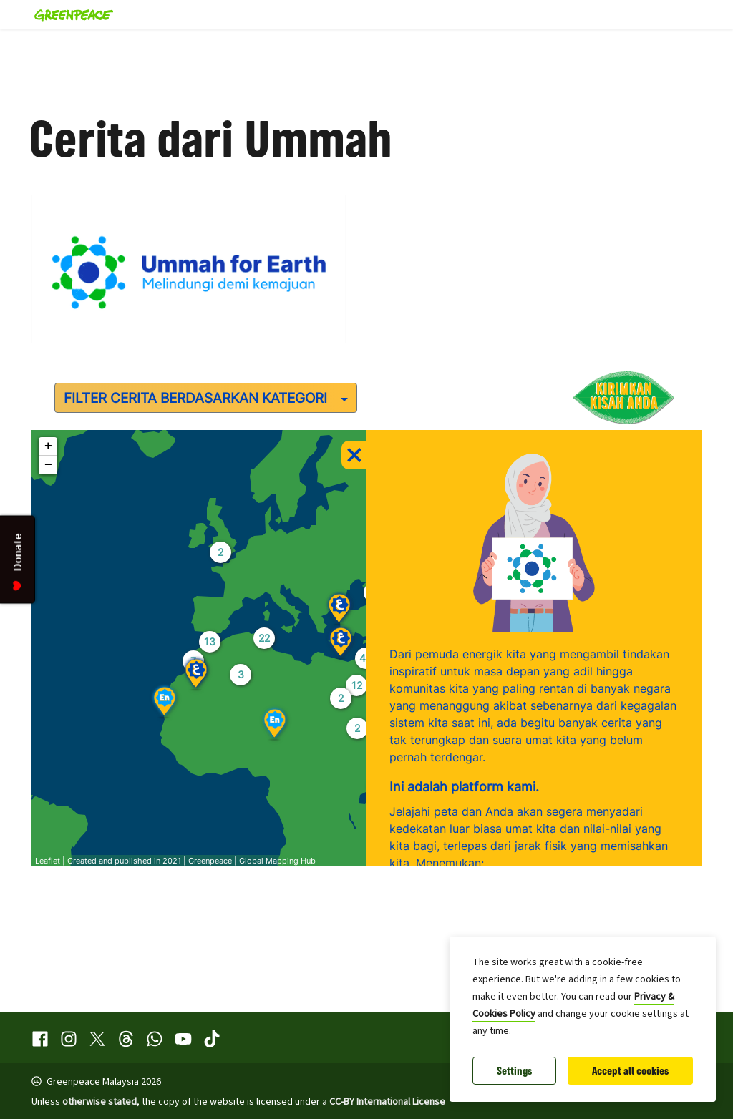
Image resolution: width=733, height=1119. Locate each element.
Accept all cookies (630, 1070)
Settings (514, 1070)
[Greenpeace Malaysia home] (69, 14)
